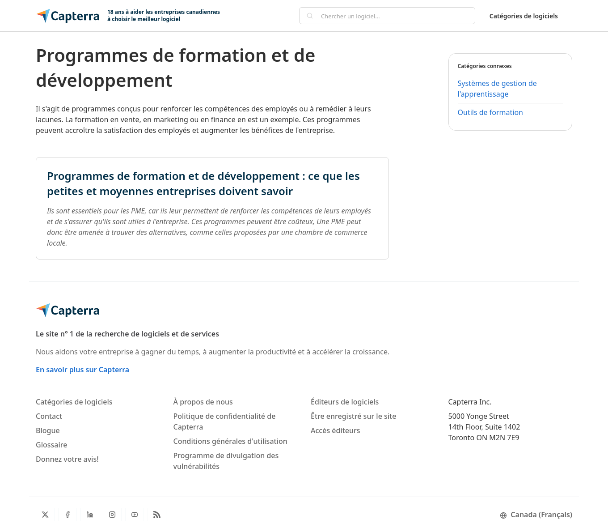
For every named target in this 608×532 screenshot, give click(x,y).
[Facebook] (67, 514)
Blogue (48, 430)
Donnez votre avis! (67, 459)
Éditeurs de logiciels (345, 402)
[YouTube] (134, 514)
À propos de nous (203, 402)
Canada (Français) (536, 514)
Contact (49, 416)
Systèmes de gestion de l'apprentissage (497, 88)
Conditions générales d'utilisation (230, 441)
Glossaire (51, 445)
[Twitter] (45, 514)
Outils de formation (490, 112)
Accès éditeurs (335, 430)
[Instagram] (112, 514)
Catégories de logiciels (524, 16)
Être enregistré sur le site (353, 416)
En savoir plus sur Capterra (82, 370)
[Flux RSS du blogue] (157, 514)
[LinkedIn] (89, 514)
